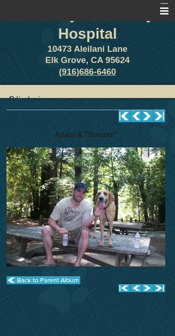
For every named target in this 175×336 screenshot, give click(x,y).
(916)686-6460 (87, 72)
